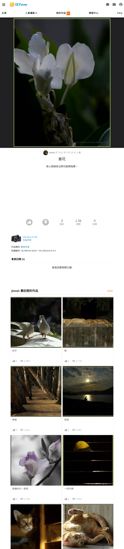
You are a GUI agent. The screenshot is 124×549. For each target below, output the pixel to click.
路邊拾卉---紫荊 (20, 488)
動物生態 (25, 247)
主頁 (4, 13)
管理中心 (93, 13)
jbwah (49, 152)
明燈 (66, 419)
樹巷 (14, 419)
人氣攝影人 (31, 13)
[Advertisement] (62, 194)
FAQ (119, 13)
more (110, 291)
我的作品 (63, 13)
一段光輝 (68, 488)
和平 (14, 350)
